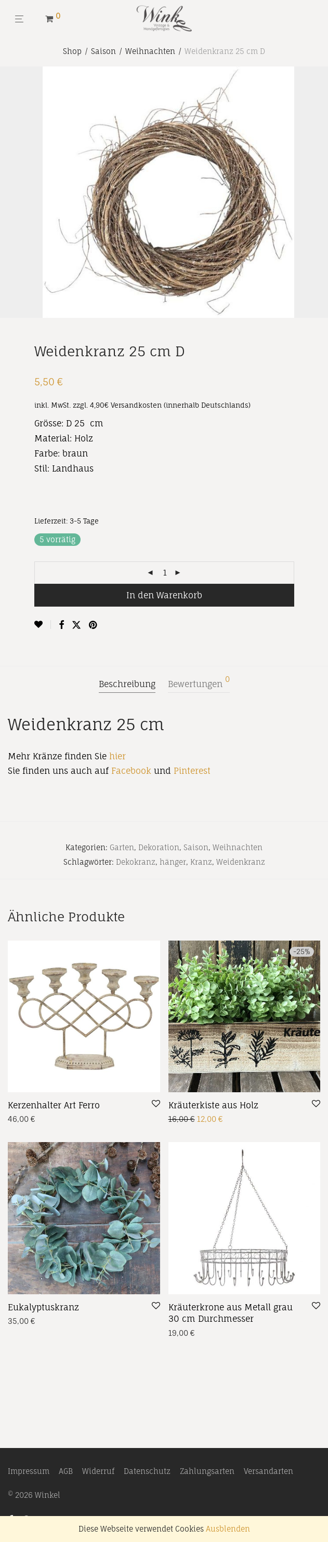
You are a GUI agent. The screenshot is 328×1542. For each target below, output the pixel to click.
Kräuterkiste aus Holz (213, 1105)
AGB (66, 1471)
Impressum (28, 1471)
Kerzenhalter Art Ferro (54, 1105)
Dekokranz (135, 861)
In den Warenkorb (164, 595)
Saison (103, 51)
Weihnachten (150, 51)
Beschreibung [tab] (127, 684)
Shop (72, 51)
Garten (122, 847)
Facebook (131, 771)
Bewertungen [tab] (199, 682)
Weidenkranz (240, 861)
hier (117, 756)
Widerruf (98, 1471)
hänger (173, 861)
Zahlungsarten (207, 1471)
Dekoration (158, 847)
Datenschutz (147, 1471)
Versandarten (268, 1471)
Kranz (201, 861)
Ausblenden (228, 1528)
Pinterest (192, 771)
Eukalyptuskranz (43, 1307)
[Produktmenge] (165, 573)
